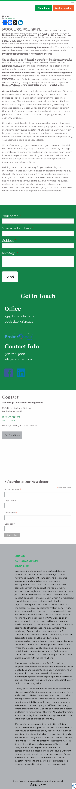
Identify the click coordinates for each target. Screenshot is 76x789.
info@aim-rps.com (11, 417)
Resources (7, 78)
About (5, 22)
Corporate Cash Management (56, 72)
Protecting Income (42, 54)
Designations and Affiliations (18, 35)
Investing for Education (15, 54)
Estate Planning (36, 60)
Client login (44, 8)
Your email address (32, 228)
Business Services (12, 66)
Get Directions (12, 435)
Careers (35, 29)
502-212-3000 (9, 420)
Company (9, 524)
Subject (23, 241)
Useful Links (57, 85)
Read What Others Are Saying (54, 35)
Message (25, 253)
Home (5, 16)
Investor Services (11, 41)
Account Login (10, 91)
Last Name (10, 513)
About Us (7, 29)
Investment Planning (60, 60)
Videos (15, 85)
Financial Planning (12, 47)
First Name (10, 500)
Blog (4, 85)
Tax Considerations (12, 60)
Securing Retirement (38, 47)
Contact (6, 97)
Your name (26, 216)
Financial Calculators (34, 85)
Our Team (21, 29)
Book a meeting (63, 8)
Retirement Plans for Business (19, 72)
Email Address (12, 490)
